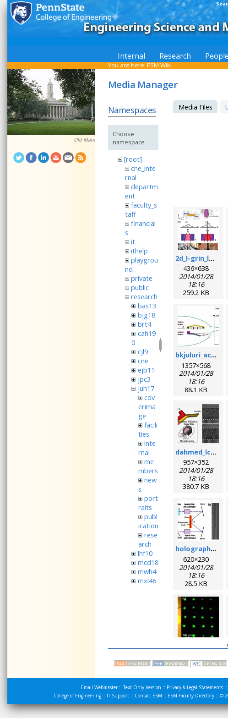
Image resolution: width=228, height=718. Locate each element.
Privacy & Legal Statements (195, 687)
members (148, 466)
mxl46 (147, 580)
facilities (147, 429)
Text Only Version (142, 687)
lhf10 (145, 553)
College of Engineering (77, 695)
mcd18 (148, 562)
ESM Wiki (159, 65)
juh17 (146, 388)
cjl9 (143, 351)
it (133, 241)
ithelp (139, 250)
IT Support (118, 695)
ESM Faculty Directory (191, 695)
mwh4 (147, 571)
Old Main (84, 140)
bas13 (147, 305)
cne (143, 360)
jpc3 (144, 379)
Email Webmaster (99, 687)
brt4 (144, 324)
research (144, 296)
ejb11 (146, 369)
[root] (133, 159)
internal (147, 447)
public (140, 287)
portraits (148, 502)
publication (148, 521)
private (141, 278)
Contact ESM (148, 695)
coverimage (147, 406)
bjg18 (146, 314)
